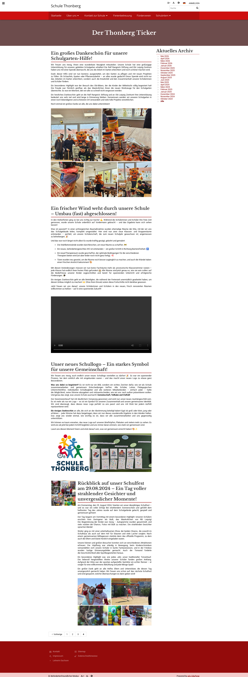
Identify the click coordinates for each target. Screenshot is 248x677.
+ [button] (168, 3)
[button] (184, 3)
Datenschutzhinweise (87, 656)
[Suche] (184, 8)
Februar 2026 (166, 63)
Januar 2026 (166, 65)
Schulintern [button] (163, 15)
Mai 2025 (165, 82)
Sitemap (81, 651)
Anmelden (194, 3)
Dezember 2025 (168, 68)
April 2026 (165, 58)
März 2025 (165, 87)
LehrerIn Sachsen (61, 660)
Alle (162, 101)
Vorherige (56, 634)
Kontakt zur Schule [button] (96, 15)
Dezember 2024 (168, 94)
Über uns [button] (72, 15)
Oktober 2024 (167, 99)
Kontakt (56, 651)
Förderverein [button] (144, 15)
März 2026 (165, 61)
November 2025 (168, 70)
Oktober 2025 (167, 73)
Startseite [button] (56, 15)
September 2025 (168, 75)
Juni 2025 (165, 80)
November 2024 (168, 96)
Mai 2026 (165, 56)
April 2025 (165, 84)
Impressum (58, 656)
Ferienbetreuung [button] (122, 15)
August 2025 (166, 77)
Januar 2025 (166, 92)
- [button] (174, 3)
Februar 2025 (166, 89)
